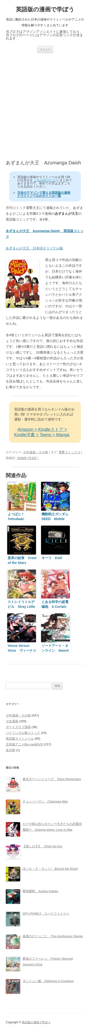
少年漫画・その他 (35, 452)
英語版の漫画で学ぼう (45, 9)
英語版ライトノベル (20, 738)
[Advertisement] (45, 106)
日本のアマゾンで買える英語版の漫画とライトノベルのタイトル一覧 (43, 194)
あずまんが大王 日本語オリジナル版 (34, 248)
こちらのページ (45, 180)
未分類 (10, 750)
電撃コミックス (69, 452)
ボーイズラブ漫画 (18, 727)
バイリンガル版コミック (23, 733)
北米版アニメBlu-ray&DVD (24, 744)
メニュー (45, 49)
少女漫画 (12, 721)
